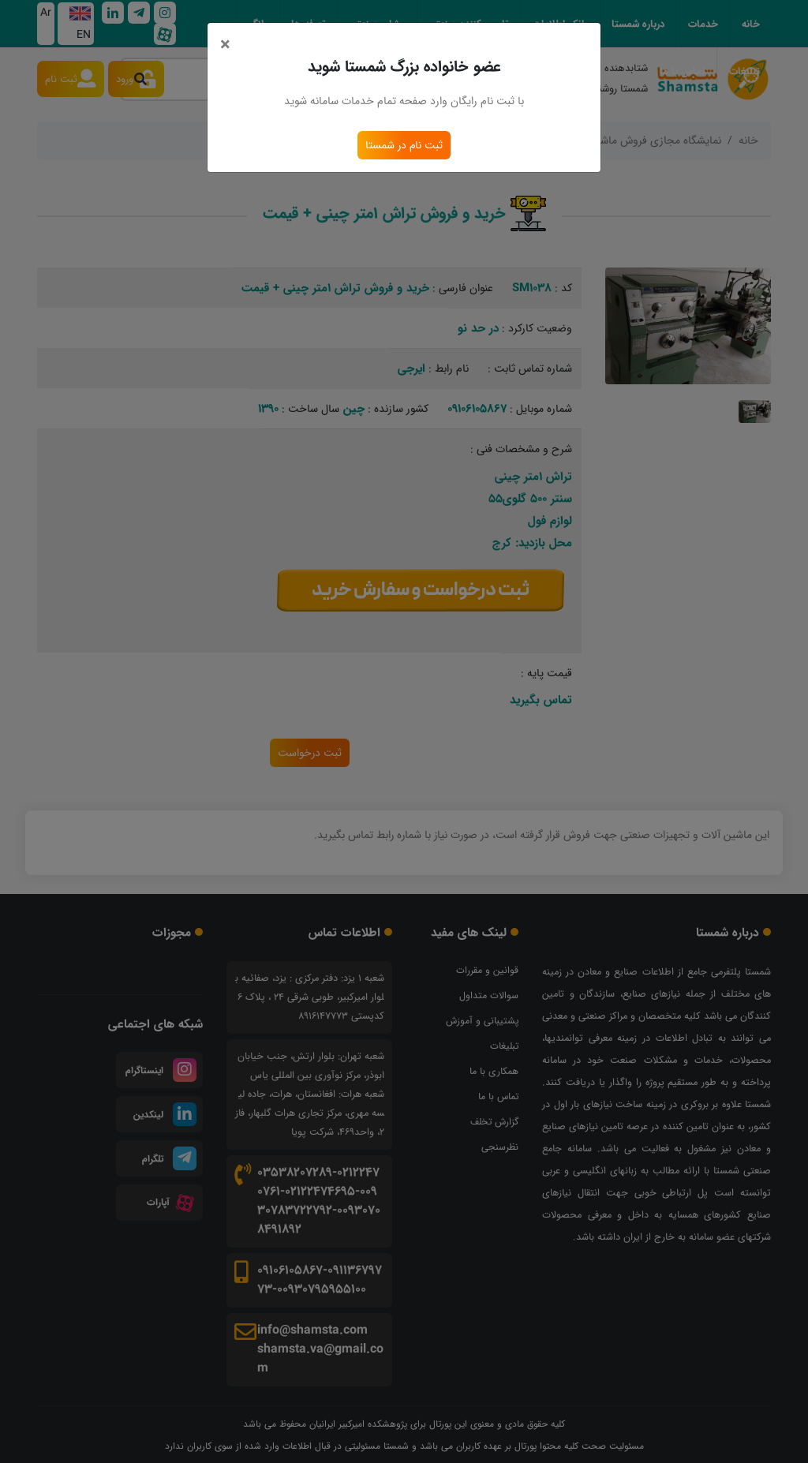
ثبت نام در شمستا (404, 145)
